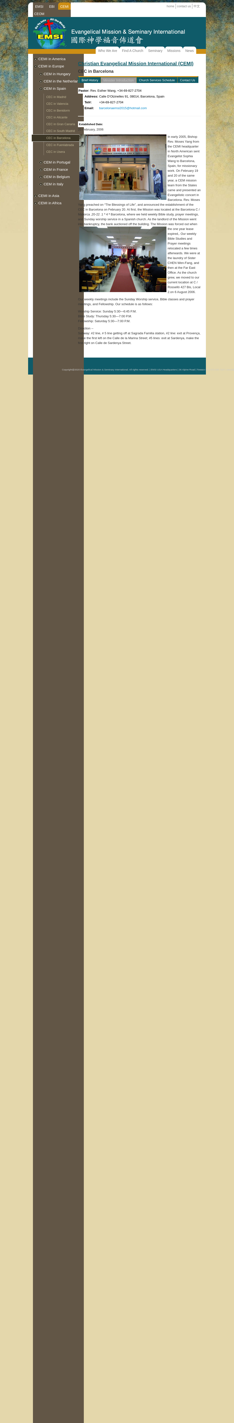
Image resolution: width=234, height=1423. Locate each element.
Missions (173, 51)
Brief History (90, 80)
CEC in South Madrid (60, 131)
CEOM (39, 14)
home (170, 6)
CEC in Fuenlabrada (60, 145)
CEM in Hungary (57, 74)
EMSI (39, 6)
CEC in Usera (55, 152)
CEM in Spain (55, 88)
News (189, 51)
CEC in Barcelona (58, 138)
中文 (197, 6)
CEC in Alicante (57, 117)
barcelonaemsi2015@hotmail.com (123, 108)
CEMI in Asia (48, 196)
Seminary (155, 51)
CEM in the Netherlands (63, 81)
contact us (184, 6)
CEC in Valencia (57, 104)
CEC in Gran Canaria (60, 124)
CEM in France (56, 169)
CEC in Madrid (56, 97)
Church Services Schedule (157, 80)
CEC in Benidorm (58, 110)
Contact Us (187, 80)
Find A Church (132, 51)
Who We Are (107, 51)
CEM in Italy (53, 184)
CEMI (64, 6)
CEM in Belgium (57, 177)
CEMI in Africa (50, 203)
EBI (52, 6)
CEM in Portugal (57, 162)
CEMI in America (52, 59)
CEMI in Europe (51, 66)
